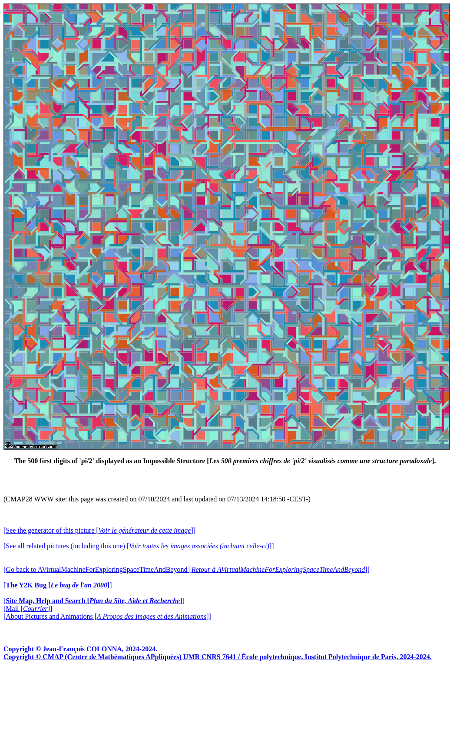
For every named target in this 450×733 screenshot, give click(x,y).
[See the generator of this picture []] (99, 530)
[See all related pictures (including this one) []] (138, 546)
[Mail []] (27, 608)
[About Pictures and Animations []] (107, 616)
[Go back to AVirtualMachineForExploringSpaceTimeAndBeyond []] (186, 569)
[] (57, 585)
